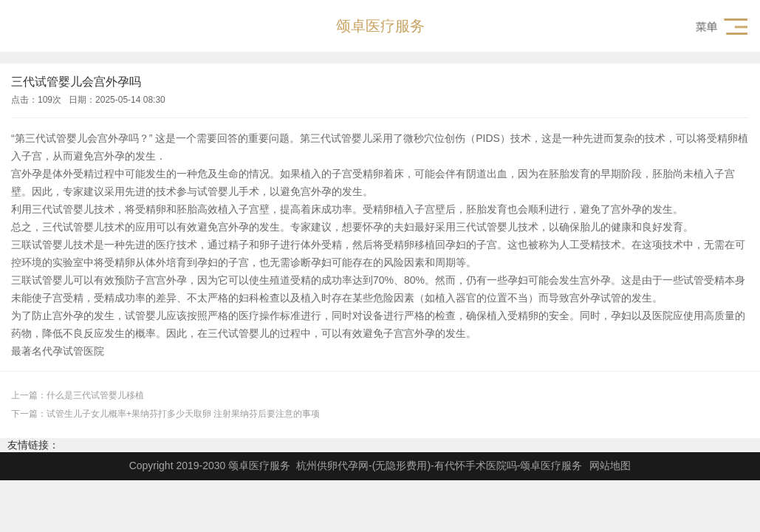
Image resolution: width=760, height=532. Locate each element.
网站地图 (610, 465)
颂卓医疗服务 (380, 26)
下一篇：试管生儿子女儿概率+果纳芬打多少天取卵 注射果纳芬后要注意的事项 (165, 414)
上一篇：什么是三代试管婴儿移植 (77, 395)
